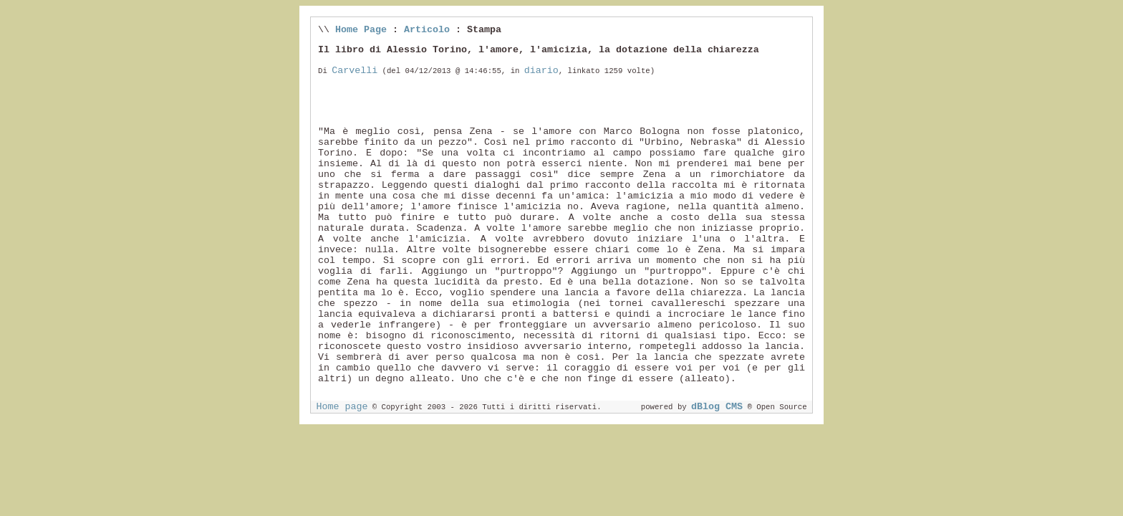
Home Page (361, 29)
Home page (341, 406)
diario (541, 70)
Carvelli (354, 70)
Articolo (427, 29)
